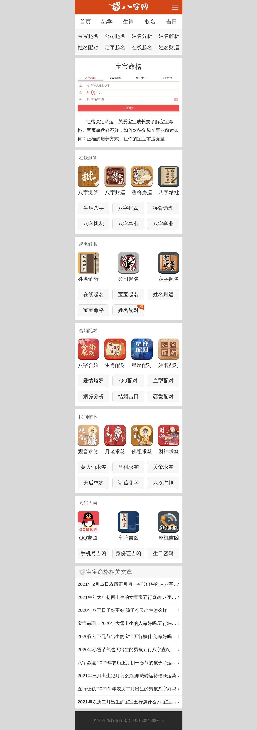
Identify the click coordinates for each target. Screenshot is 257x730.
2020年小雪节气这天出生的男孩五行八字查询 (124, 649)
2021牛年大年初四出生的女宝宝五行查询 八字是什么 (130, 597)
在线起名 (142, 47)
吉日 (171, 21)
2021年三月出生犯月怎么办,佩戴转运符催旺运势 (127, 675)
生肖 (128, 21)
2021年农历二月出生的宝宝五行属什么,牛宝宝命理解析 (130, 701)
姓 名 (84, 85)
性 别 (84, 92)
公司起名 (115, 36)
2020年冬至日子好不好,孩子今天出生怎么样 (122, 610)
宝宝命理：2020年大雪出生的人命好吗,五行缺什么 (129, 623)
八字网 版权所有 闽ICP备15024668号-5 (128, 720)
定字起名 (115, 47)
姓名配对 (88, 47)
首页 (85, 21)
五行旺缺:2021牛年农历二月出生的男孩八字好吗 (127, 688)
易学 (107, 21)
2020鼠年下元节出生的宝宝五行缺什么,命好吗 (125, 636)
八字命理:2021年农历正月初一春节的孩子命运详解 (129, 662)
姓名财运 (169, 47)
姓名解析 (169, 36)
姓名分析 (142, 36)
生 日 (84, 99)
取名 (150, 21)
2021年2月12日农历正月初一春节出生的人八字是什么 (130, 584)
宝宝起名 (88, 36)
